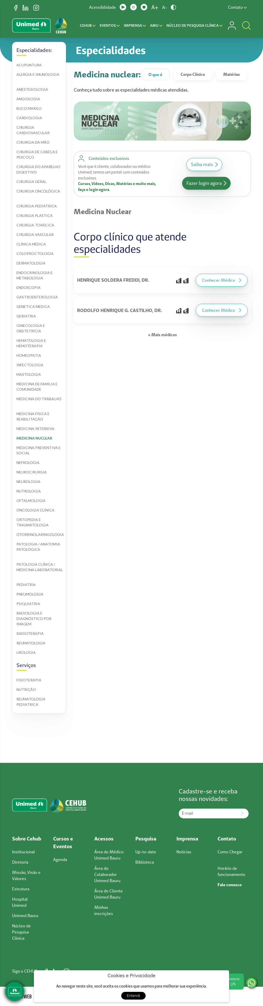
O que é (155, 74)
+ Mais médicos (162, 334)
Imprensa (135, 25)
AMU (156, 25)
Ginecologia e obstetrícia (31, 328)
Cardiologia (29, 118)
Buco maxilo (29, 108)
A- (164, 7)
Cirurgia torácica (35, 225)
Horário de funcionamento (231, 871)
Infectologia (29, 365)
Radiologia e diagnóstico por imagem (34, 618)
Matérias (231, 74)
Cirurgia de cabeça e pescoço (37, 154)
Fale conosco (230, 884)
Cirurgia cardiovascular (33, 130)
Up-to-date (145, 851)
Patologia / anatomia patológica (38, 547)
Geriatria (26, 316)
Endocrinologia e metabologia (34, 275)
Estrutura (20, 888)
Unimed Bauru (25, 915)
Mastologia (28, 374)
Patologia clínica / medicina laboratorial (39, 567)
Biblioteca (144, 862)
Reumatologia (30, 643)
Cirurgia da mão (33, 142)
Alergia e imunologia (37, 74)
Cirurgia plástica (34, 215)
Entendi (133, 995)
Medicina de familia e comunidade (37, 386)
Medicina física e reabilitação (33, 416)
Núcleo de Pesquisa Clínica (194, 25)
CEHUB (88, 25)
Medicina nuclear (34, 438)
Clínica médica (31, 244)
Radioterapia (30, 633)
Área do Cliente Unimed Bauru (108, 894)
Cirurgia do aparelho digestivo (38, 169)
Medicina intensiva (35, 428)
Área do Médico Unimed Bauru (109, 855)
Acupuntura (29, 65)
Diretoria (20, 862)
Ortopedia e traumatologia (32, 522)
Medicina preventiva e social (38, 450)
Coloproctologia (35, 253)
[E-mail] (207, 813)
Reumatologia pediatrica (31, 702)
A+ (154, 7)
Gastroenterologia (37, 297)
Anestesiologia (32, 89)
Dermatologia (30, 263)
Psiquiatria (28, 603)
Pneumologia (29, 594)
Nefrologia (28, 462)
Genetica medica (33, 306)
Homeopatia (28, 355)
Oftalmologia (30, 500)
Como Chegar (230, 851)
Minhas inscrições (103, 910)
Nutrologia (28, 491)
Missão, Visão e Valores (26, 875)
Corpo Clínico (193, 74)
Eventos (110, 25)
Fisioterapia (28, 680)
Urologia (26, 652)
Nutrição (26, 689)
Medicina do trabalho (38, 399)
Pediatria (26, 584)
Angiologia (28, 99)
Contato (237, 7)
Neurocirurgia (31, 472)
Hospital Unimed (20, 902)
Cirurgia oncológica (38, 191)
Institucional (23, 851)
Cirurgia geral (31, 181)
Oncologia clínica (35, 510)
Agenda (60, 859)
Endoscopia (28, 287)
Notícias (183, 851)
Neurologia (28, 481)
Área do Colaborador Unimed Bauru (107, 874)
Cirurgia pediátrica (36, 206)
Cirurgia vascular (35, 234)
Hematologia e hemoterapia (31, 343)
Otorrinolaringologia (40, 534)
